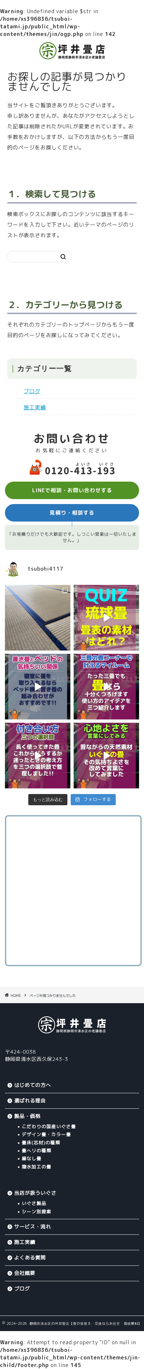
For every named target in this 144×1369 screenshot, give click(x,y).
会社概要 (24, 1273)
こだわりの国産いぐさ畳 (49, 1126)
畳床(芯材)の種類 (41, 1142)
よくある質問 (30, 1257)
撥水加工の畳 (36, 1166)
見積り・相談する (72, 512)
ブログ (32, 391)
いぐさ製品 (34, 1203)
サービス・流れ (32, 1226)
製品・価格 (27, 1116)
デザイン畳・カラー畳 (46, 1134)
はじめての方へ (32, 1085)
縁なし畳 (31, 1158)
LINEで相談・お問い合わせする (72, 490)
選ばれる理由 (30, 1100)
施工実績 (35, 407)
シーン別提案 (36, 1211)
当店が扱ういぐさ (35, 1193)
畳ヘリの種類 (36, 1150)
